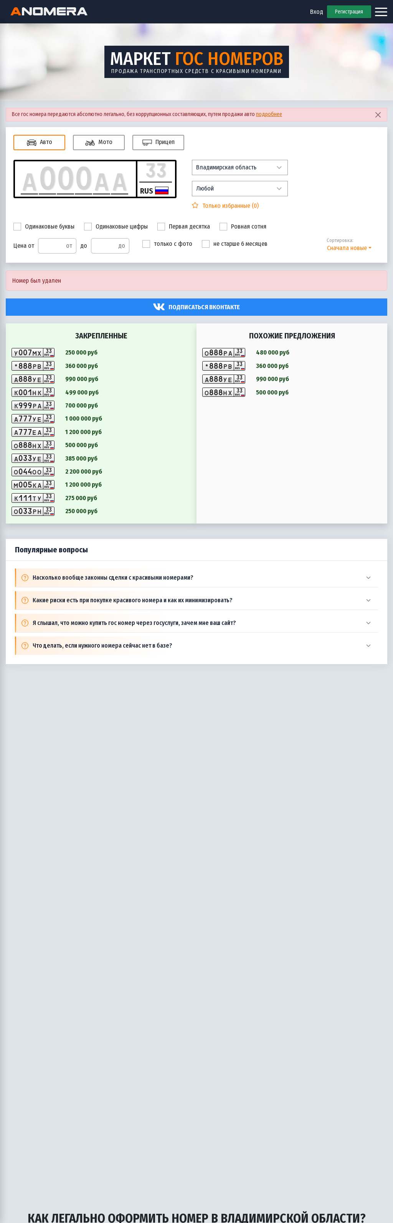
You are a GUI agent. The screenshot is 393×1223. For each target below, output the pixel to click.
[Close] (378, 115)
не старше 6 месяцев (235, 244)
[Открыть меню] (381, 12)
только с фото (167, 244)
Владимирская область (226, 167)
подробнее (269, 114)
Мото (98, 142)
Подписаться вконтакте (204, 307)
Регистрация (349, 11)
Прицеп (158, 142)
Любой (205, 188)
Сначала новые (347, 248)
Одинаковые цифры (116, 226)
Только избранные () (230, 205)
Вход (316, 11)
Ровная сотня (243, 226)
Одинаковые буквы (43, 226)
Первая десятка (183, 226)
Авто (39, 142)
